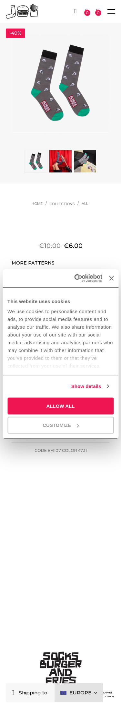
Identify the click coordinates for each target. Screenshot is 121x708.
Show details (86, 386)
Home (37, 204)
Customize (61, 425)
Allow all (60, 405)
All (85, 204)
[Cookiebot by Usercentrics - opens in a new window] (76, 278)
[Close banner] (111, 278)
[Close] (14, 693)
